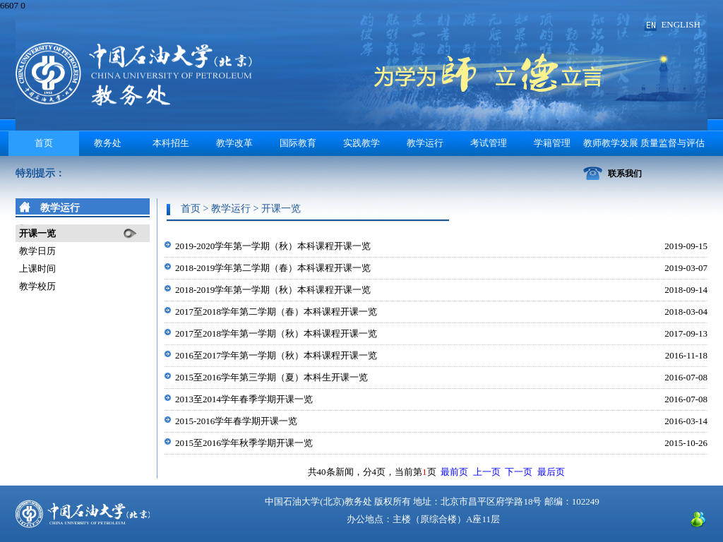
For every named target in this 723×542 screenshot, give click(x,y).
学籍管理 (552, 143)
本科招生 (171, 143)
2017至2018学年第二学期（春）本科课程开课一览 (276, 311)
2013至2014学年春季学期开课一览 (244, 399)
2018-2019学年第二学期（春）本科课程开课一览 (273, 268)
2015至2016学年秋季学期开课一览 (244, 443)
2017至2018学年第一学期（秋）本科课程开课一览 (276, 333)
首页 (44, 143)
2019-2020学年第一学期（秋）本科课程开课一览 (273, 246)
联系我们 (625, 174)
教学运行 (425, 143)
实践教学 (361, 143)
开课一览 (37, 233)
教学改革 (234, 143)
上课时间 (37, 268)
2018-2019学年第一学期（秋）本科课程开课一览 (273, 289)
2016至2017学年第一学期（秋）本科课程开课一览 (276, 355)
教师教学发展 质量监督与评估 (644, 143)
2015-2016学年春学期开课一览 (236, 421)
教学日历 (37, 251)
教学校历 (37, 286)
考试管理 (488, 143)
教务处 (107, 143)
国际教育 (298, 143)
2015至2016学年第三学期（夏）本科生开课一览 (271, 377)
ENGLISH (680, 24)
